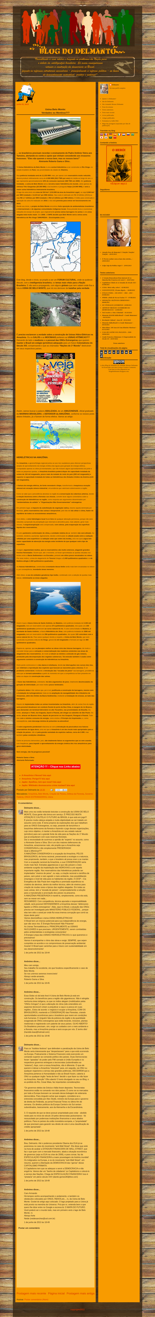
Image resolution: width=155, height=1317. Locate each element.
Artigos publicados (108, 118)
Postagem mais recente (31, 1293)
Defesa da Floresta (75, 794)
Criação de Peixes (57, 794)
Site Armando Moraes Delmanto (112, 104)
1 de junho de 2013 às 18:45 (37, 983)
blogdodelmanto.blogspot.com (119, 371)
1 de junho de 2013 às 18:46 (37, 1036)
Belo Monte (43, 794)
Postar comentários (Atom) (36, 1299)
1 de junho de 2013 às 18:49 (37, 1181)
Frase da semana (107, 107)
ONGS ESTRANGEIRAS (35, 797)
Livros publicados (108, 115)
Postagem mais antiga (80, 1293)
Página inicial (56, 1293)
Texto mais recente (108, 112)
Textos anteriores (107, 110)
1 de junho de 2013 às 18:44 (37, 953)
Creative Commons (129, 367)
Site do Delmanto (108, 101)
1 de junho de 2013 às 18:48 (37, 1131)
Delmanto (28, 808)
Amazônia (32, 794)
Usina (50, 797)
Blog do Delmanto (111, 365)
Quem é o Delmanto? (109, 99)
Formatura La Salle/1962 (110, 121)
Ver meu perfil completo (117, 88)
